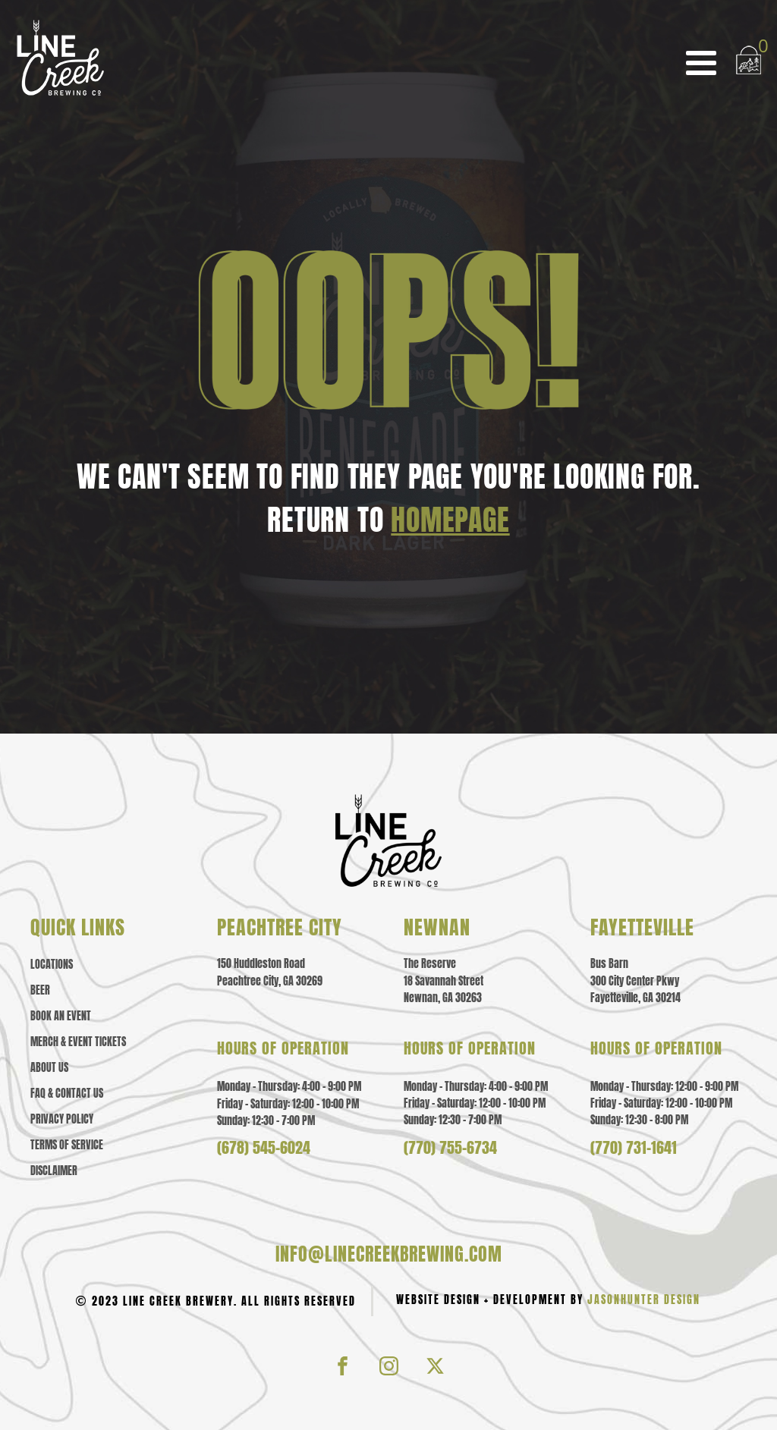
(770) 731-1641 (633, 1147)
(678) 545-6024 (263, 1147)
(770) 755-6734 (450, 1147)
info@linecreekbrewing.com (388, 1254)
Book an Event (60, 1016)
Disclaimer (53, 1171)
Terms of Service (66, 1145)
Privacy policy (61, 1119)
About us (49, 1068)
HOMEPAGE (450, 520)
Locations (51, 965)
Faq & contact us (66, 1094)
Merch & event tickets (78, 1042)
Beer (40, 990)
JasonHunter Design (643, 1300)
